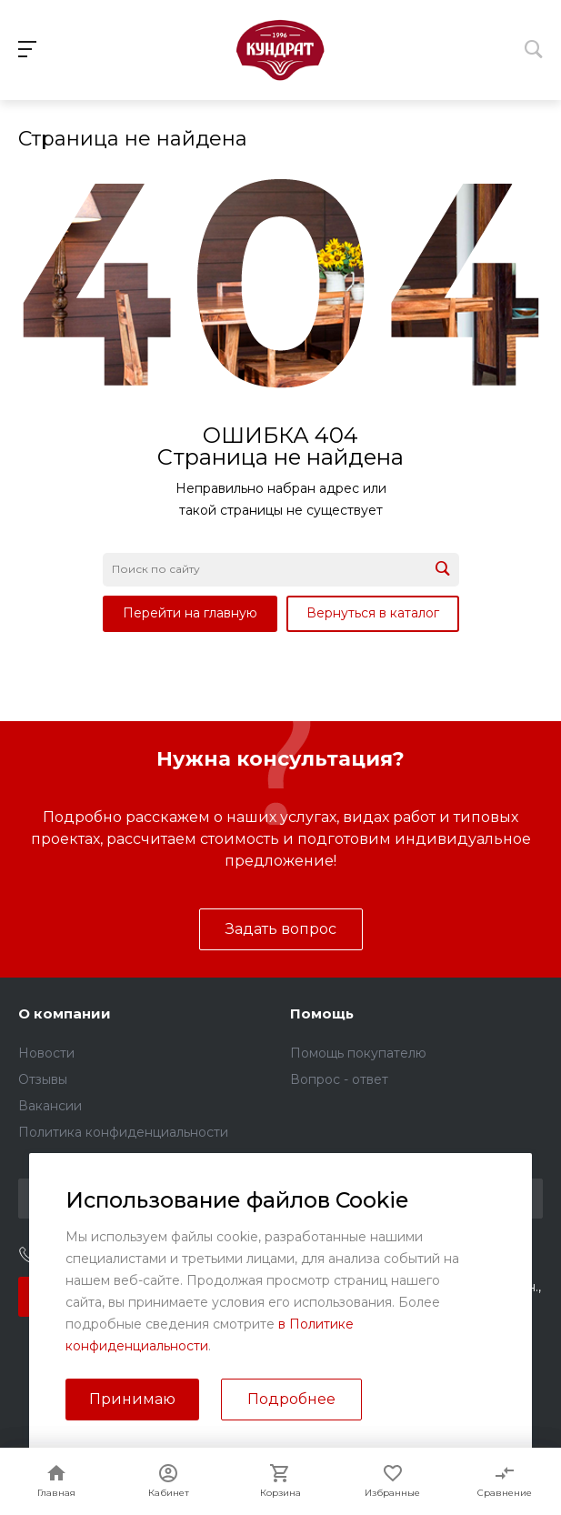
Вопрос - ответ (339, 1079)
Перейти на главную (190, 613)
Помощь (322, 1013)
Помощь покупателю (358, 1053)
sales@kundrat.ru (370, 1257)
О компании (64, 1013)
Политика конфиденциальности (123, 1132)
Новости (46, 1053)
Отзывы (42, 1079)
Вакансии (50, 1106)
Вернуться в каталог (372, 613)
